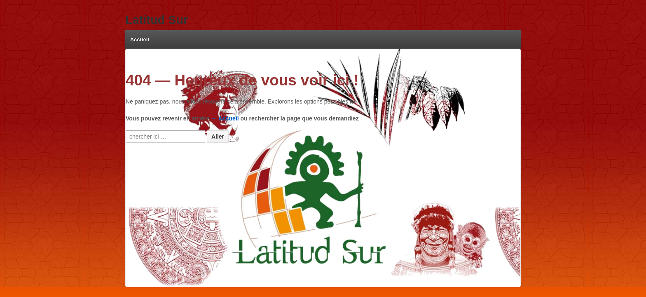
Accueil (139, 39)
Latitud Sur (156, 19)
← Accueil (225, 118)
